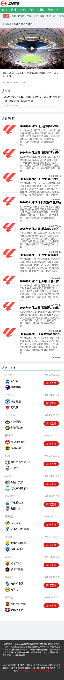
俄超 (42, 16)
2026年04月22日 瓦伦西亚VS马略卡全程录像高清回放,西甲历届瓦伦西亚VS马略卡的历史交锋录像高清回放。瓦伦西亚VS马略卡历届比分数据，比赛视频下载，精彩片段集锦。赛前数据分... (40, 189)
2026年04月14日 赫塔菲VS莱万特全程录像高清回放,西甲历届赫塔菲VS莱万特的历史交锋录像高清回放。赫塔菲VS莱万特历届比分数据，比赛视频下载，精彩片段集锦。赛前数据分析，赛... (40, 240)
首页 (4, 9)
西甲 (55, 16)
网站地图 (46, 671)
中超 (29, 16)
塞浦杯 (9, 475)
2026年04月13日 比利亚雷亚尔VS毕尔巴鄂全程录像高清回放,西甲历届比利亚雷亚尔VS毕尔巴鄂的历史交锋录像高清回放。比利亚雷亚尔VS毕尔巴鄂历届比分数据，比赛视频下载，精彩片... (40, 292)
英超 (14, 16)
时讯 (41, 9)
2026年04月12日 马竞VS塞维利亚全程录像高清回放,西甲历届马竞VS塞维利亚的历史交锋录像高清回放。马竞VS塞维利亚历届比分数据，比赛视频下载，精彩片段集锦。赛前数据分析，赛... (40, 345)
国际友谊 (10, 496)
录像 (50, 9)
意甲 (35, 16)
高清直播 (51, 383)
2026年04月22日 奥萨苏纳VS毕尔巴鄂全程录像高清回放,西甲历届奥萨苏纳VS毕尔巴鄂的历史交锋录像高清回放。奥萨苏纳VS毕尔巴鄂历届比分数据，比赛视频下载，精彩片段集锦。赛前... (40, 163)
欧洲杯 (21, 16)
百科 (32, 9)
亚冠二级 (10, 415)
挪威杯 (9, 435)
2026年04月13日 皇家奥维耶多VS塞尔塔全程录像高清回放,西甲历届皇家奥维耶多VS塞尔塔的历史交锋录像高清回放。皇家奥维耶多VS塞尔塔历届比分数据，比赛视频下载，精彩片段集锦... (40, 266)
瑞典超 (9, 556)
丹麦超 (9, 374)
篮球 (23, 9)
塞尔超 (9, 516)
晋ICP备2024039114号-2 (30, 671)
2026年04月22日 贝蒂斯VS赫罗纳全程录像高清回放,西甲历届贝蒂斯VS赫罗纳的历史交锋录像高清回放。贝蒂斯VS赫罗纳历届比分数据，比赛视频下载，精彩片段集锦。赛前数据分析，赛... (40, 213)
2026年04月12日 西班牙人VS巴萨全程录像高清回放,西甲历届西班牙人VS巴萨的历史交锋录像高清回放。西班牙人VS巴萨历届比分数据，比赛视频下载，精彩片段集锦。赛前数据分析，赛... (40, 319)
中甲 (48, 16)
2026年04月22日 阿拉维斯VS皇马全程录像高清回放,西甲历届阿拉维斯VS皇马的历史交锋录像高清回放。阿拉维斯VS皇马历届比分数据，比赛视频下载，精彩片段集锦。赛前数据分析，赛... (40, 137)
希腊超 (9, 536)
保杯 (7, 455)
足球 (13, 9)
